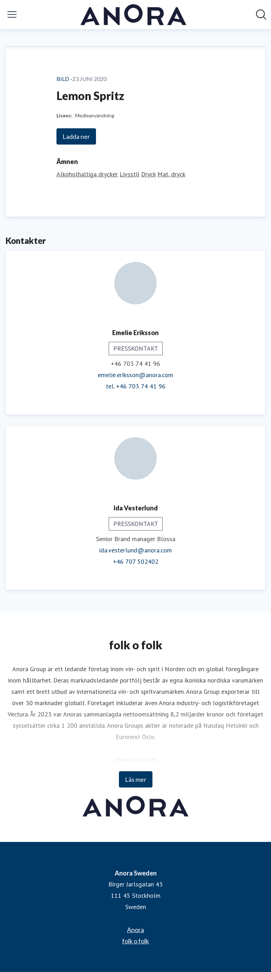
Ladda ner (76, 136)
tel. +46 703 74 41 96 (135, 386)
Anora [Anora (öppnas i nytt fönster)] (135, 929)
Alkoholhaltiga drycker (87, 174)
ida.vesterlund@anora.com (135, 550)
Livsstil (129, 174)
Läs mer (135, 779)
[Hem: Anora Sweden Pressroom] (133, 14)
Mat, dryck (171, 174)
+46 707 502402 (135, 561)
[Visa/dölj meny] (12, 14)
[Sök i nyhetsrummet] (261, 14)
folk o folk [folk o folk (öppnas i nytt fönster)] (135, 941)
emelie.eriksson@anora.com (135, 375)
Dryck (148, 174)
